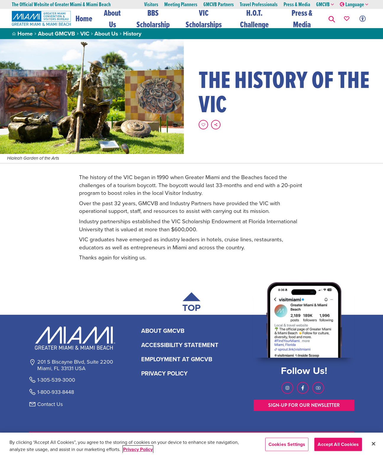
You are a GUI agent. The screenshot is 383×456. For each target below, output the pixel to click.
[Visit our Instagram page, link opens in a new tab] (287, 388)
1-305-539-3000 (56, 380)
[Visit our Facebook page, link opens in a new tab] (303, 388)
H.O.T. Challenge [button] (254, 18)
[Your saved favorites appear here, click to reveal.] (346, 18)
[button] (331, 18)
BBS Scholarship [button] (153, 18)
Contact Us (50, 404)
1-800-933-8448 (55, 392)
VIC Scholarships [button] (204, 18)
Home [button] (83, 18)
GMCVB (325, 4)
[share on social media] (216, 124)
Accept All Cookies (338, 444)
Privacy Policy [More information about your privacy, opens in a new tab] (138, 449)
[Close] (373, 443)
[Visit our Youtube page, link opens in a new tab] (318, 388)
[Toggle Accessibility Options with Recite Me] (362, 18)
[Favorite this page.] (203, 124)
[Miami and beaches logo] (75, 338)
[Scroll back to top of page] (191, 303)
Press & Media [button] (302, 18)
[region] (191, 444)
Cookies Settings (286, 444)
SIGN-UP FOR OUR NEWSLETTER (304, 405)
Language (354, 4)
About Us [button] (112, 18)
